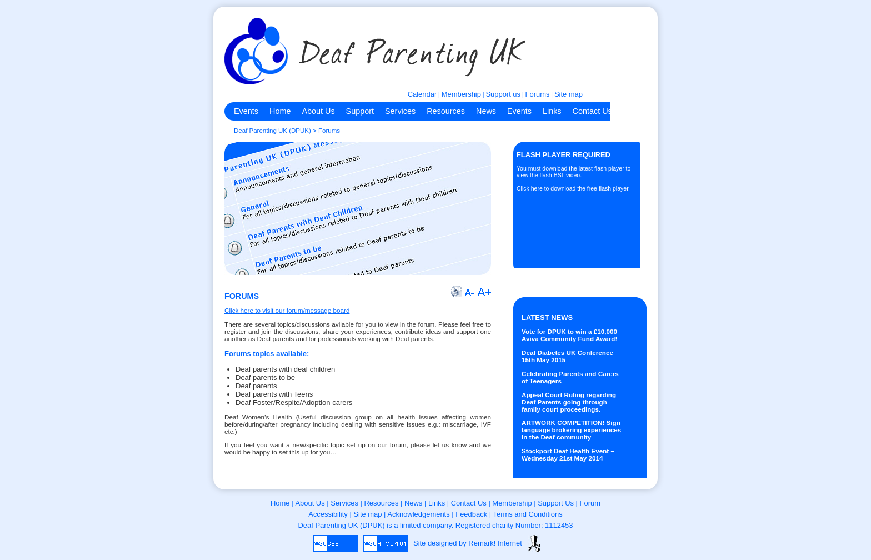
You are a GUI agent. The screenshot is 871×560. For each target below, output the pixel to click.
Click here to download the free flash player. (573, 188)
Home (280, 111)
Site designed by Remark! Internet (467, 543)
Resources (446, 111)
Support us (502, 94)
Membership (461, 94)
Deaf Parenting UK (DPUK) (272, 130)
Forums (537, 94)
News (486, 111)
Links (552, 111)
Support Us (556, 503)
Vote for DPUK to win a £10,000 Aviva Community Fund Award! (569, 335)
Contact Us (592, 111)
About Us (318, 111)
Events (246, 111)
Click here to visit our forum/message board (286, 310)
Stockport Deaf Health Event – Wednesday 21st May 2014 (568, 454)
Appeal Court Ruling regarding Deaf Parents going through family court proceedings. (569, 402)
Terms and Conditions (527, 514)
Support (360, 111)
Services (400, 111)
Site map (568, 94)
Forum (590, 503)
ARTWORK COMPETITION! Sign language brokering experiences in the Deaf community (571, 430)
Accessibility (328, 514)
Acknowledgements (418, 514)
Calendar (422, 94)
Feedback (471, 514)
